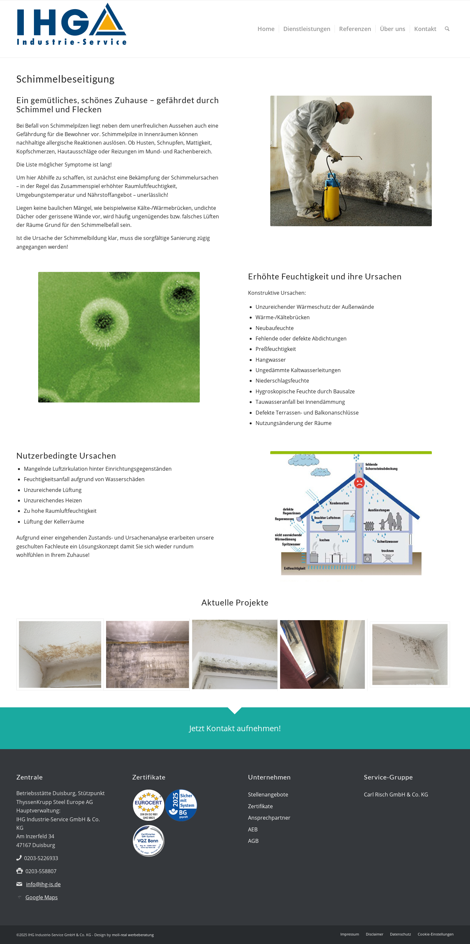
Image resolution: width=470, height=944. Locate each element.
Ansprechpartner (269, 817)
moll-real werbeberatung (133, 934)
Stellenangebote (268, 794)
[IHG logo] (71, 28)
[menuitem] (266, 28)
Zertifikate (260, 806)
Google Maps (41, 897)
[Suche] (447, 28)
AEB (253, 829)
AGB (253, 840)
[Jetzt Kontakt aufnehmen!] (235, 728)
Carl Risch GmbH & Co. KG (396, 794)
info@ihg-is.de (43, 884)
